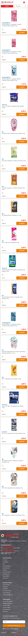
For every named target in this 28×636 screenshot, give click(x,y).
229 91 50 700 (7, 550)
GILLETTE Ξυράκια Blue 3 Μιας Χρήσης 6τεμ (13, 433)
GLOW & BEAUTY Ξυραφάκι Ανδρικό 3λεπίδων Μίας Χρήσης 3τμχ (11, 325)
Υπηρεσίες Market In (7, 566)
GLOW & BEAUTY (6, 22)
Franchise (5, 570)
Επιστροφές (5, 588)
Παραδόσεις (5, 586)
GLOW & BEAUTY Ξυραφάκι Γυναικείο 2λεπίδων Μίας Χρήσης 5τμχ (12, 25)
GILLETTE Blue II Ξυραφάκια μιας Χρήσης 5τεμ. (12, 406)
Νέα (3, 564)
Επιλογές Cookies (6, 607)
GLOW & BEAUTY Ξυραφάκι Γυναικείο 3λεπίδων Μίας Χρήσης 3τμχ (12, 52)
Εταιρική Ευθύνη (6, 576)
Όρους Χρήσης (14, 628)
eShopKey (8, 632)
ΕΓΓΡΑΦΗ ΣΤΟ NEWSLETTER (14, 625)
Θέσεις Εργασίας (6, 568)
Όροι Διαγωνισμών (6, 609)
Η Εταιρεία (5, 560)
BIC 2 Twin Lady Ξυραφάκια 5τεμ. (10, 242)
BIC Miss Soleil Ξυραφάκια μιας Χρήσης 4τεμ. (13, 133)
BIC (3, 132)
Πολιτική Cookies (6, 605)
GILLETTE (4, 104)
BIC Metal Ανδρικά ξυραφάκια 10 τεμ (11, 215)
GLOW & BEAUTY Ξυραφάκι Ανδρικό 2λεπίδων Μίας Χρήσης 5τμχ (11, 79)
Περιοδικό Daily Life (7, 572)
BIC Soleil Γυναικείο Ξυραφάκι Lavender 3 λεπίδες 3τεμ (12, 461)
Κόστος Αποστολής (7, 590)
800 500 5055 (7, 547)
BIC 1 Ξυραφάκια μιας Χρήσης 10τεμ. (11, 379)
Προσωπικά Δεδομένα (7, 603)
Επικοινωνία (5, 578)
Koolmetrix (19, 632)
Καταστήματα (5, 562)
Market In (8, 2)
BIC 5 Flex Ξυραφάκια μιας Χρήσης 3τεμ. (12, 488)
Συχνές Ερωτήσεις (6, 584)
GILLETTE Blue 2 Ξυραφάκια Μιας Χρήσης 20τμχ (13, 106)
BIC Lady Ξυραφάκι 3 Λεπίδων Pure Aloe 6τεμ (14, 160)
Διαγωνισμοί (5, 611)
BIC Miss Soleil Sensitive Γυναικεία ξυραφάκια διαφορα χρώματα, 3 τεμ (13, 352)
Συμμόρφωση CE (6, 574)
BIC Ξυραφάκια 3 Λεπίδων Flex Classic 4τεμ (13, 515)
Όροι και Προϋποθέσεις (7, 601)
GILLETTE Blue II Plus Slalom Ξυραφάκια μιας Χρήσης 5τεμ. (13, 270)
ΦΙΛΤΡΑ (7, 6)
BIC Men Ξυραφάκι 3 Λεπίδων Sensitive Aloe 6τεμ (13, 188)
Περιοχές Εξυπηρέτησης (8, 594)
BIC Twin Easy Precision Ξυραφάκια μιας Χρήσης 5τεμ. (12, 297)
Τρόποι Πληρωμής (6, 592)
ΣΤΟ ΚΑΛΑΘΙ (21, 32)
